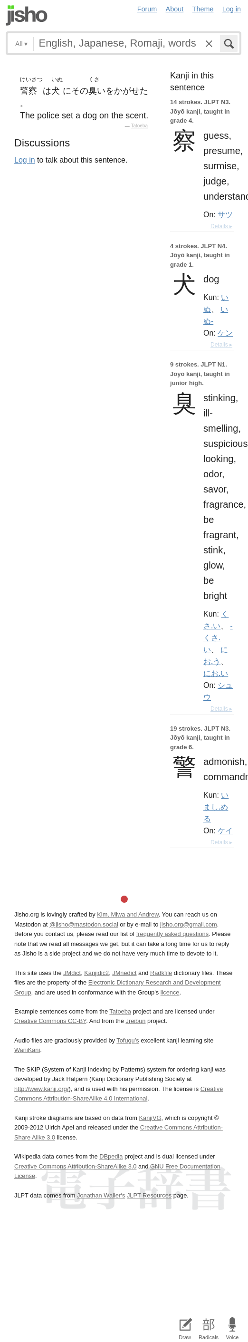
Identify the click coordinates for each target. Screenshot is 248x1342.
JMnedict (124, 972)
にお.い (215, 673)
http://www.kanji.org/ (41, 1088)
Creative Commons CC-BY (50, 1020)
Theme (203, 9)
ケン (225, 333)
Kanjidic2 (96, 972)
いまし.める (216, 807)
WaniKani (27, 1049)
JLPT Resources (149, 1195)
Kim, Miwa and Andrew (127, 914)
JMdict (72, 972)
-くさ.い (218, 637)
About (175, 9)
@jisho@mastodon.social (83, 924)
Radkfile (161, 972)
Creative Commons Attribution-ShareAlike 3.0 (75, 1166)
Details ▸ (221, 226)
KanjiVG (150, 1117)
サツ (225, 214)
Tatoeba (139, 125)
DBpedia (111, 1156)
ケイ (225, 830)
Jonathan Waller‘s (101, 1195)
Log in (231, 9)
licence (170, 992)
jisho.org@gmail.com (188, 924)
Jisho (27, 15)
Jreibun (135, 1020)
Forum (147, 9)
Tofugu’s (127, 1040)
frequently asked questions (172, 933)
